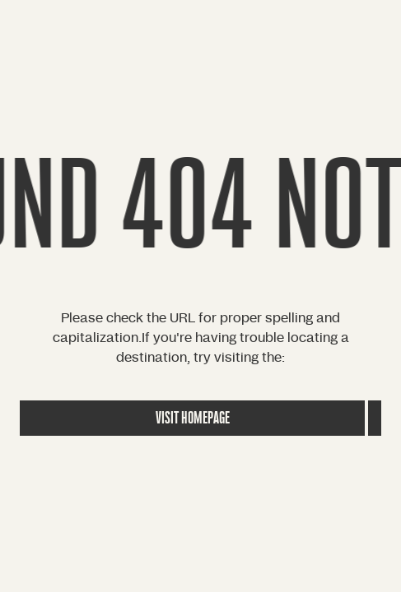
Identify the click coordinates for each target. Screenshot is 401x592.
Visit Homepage (193, 418)
